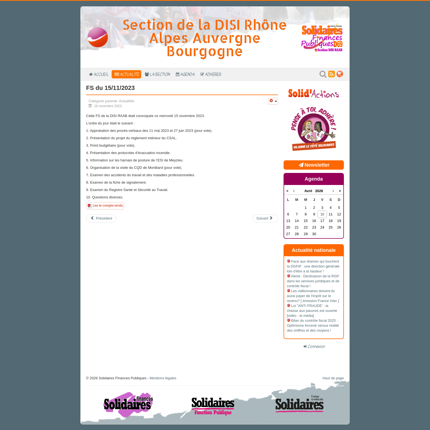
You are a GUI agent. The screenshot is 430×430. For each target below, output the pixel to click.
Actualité (129, 74)
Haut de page (333, 378)
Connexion (316, 346)
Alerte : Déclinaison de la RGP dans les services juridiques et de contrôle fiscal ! (313, 281)
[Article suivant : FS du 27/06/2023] (265, 218)
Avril (309, 191)
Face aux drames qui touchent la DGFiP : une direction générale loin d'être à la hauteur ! (313, 266)
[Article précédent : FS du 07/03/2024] (101, 218)
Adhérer (213, 74)
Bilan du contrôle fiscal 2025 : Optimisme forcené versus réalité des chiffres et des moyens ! (313, 325)
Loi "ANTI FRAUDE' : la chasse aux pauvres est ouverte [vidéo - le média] (312, 311)
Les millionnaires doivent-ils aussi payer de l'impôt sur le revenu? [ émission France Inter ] (313, 296)
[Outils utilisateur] (273, 101)
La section (160, 74)
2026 (319, 191)
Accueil (101, 74)
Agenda (187, 74)
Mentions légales (162, 378)
